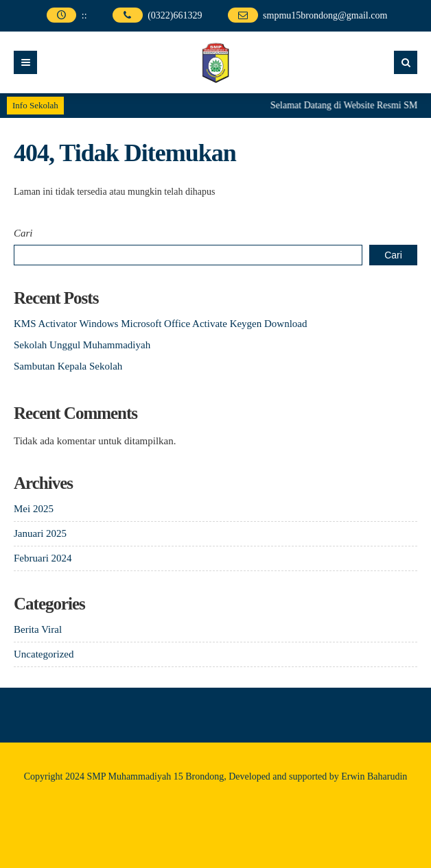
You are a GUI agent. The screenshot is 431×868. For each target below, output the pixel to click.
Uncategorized (43, 654)
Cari (23, 233)
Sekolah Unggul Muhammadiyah (82, 344)
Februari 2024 (43, 558)
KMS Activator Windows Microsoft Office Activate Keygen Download (160, 323)
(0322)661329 (175, 15)
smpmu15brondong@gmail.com (325, 15)
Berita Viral (38, 629)
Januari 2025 (40, 533)
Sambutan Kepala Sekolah (68, 366)
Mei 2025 (34, 508)
